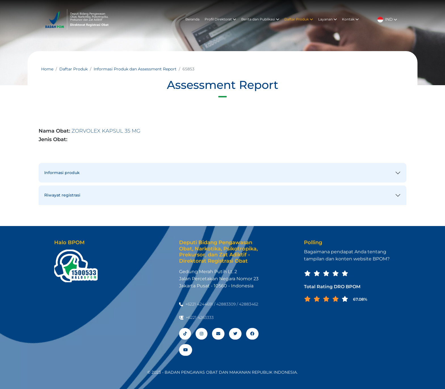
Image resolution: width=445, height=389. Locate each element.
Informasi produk (62, 172)
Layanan (327, 19)
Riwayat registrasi (62, 195)
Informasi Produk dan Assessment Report (135, 69)
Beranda (192, 19)
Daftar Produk (298, 19)
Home (47, 69)
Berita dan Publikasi (260, 19)
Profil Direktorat (220, 19)
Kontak (350, 19)
